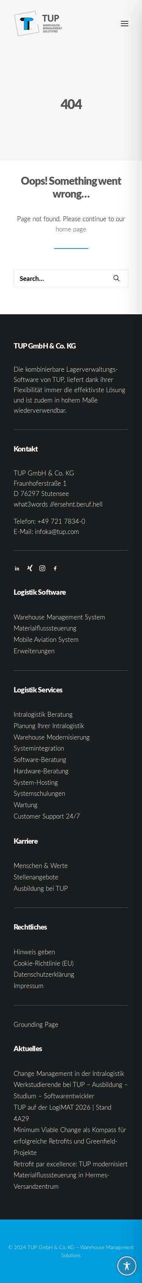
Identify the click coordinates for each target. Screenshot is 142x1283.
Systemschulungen (39, 793)
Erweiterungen (34, 650)
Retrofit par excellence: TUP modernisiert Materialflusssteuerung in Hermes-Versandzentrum (71, 1175)
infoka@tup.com (57, 531)
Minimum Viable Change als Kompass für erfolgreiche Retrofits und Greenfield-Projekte (70, 1141)
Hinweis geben (34, 951)
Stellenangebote (36, 877)
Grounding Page (36, 1024)
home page (71, 229)
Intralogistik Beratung (43, 714)
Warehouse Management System (59, 617)
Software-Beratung (40, 759)
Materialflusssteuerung (45, 628)
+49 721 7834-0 (61, 521)
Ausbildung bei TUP (41, 888)
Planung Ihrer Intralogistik (49, 725)
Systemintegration (39, 748)
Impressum (29, 985)
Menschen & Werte (41, 865)
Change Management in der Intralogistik (69, 1073)
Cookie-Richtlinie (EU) (43, 963)
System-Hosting (36, 782)
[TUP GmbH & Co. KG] (38, 23)
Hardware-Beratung (41, 771)
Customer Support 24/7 (47, 816)
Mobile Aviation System (46, 639)
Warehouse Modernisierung (52, 737)
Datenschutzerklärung (44, 974)
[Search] (71, 278)
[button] (124, 23)
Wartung (25, 804)
